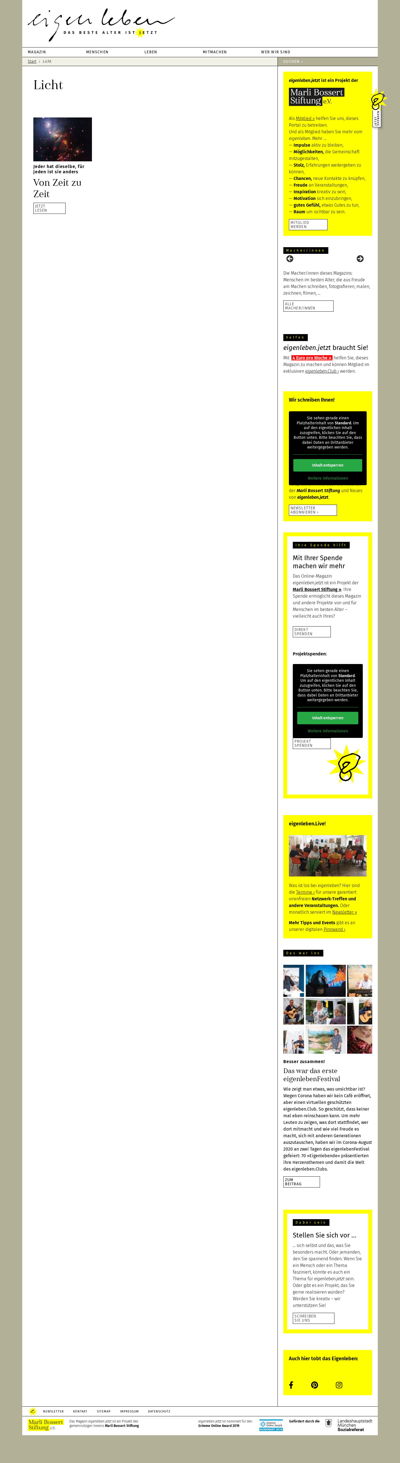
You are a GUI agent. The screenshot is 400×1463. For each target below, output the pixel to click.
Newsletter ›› (344, 940)
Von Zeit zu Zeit (57, 188)
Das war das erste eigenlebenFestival (311, 1102)
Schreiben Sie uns (305, 1346)
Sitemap (104, 1439)
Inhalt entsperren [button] (327, 493)
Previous (290, 273)
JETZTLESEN (41, 208)
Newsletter (53, 1439)
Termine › (305, 920)
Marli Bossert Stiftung (122, 1454)
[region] (327, 274)
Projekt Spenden (303, 771)
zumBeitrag (293, 1209)
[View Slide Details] (297, 274)
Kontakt (80, 1439)
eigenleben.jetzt (200, 25)
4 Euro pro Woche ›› (311, 385)
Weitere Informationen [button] (328, 506)
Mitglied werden (300, 224)
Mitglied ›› (305, 118)
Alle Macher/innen (300, 333)
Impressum (129, 1439)
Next (360, 273)
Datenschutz (160, 1439)
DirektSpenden (303, 659)
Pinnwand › (334, 957)
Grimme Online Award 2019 (218, 1454)
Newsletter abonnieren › (305, 537)
